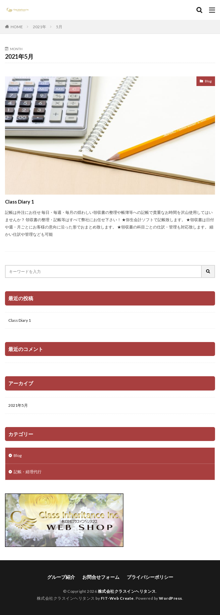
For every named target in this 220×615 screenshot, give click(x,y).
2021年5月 (18, 405)
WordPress (170, 598)
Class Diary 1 (19, 202)
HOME (17, 26)
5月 (59, 26)
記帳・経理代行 (27, 471)
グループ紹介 (61, 577)
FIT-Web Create (117, 598)
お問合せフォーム (100, 577)
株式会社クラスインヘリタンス (127, 591)
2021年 (39, 26)
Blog (208, 81)
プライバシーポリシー (150, 577)
